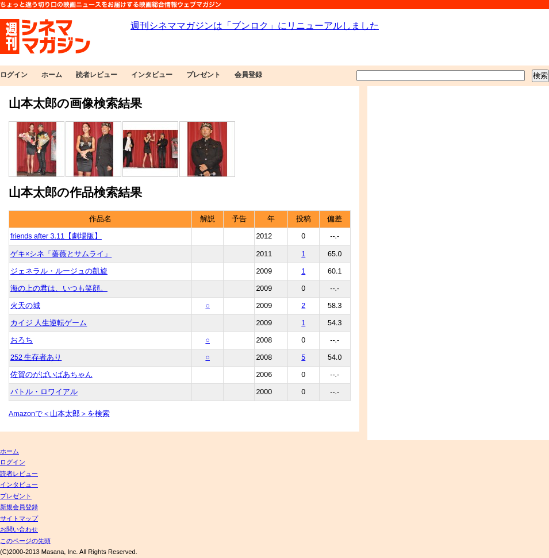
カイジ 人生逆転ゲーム (48, 323)
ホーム (51, 75)
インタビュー (151, 75)
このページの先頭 (25, 540)
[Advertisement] (406, 263)
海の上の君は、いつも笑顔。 (59, 288)
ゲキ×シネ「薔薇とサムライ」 (61, 254)
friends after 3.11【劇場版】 (56, 236)
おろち (21, 340)
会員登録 (248, 75)
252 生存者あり (36, 357)
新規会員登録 (19, 506)
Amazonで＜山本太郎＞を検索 (59, 414)
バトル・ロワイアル (44, 392)
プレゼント (203, 75)
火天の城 (25, 306)
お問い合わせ (19, 529)
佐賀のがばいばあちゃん (51, 375)
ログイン (14, 75)
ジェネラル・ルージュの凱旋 (59, 271)
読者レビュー (96, 75)
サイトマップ (19, 518)
